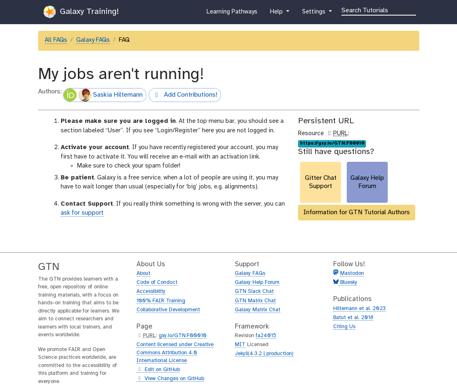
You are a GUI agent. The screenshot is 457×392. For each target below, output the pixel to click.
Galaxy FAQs (93, 40)
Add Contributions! (183, 96)
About (143, 273)
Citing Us (344, 326)
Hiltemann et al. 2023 (359, 308)
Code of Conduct (156, 282)
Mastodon (352, 273)
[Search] (378, 10)
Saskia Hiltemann (103, 95)
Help (277, 13)
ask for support (82, 213)
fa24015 (266, 335)
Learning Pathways (231, 13)
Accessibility (151, 291)
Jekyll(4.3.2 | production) (264, 353)
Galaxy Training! (81, 12)
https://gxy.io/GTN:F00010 (332, 143)
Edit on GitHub (158, 370)
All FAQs (56, 40)
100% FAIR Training (160, 301)
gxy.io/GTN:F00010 (183, 335)
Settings (314, 13)
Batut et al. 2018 (353, 317)
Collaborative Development (168, 310)
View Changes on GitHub (170, 379)
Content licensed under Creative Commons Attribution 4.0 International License (175, 352)
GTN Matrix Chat (255, 301)
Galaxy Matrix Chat (257, 310)
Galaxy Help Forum (257, 282)
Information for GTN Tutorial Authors (356, 212)
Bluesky (348, 282)
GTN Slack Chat (254, 291)
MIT (240, 344)
